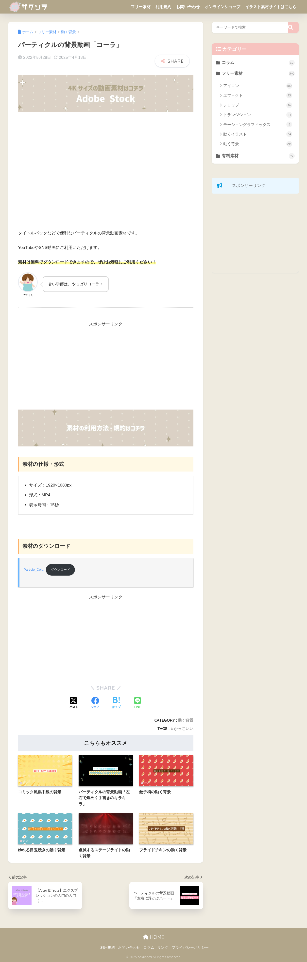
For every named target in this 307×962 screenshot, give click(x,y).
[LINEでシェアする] (137, 703)
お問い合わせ (188, 7)
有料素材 (258, 156)
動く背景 (185, 720)
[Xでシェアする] (73, 703)
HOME (153, 937)
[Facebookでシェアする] (95, 703)
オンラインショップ (222, 7)
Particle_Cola (34, 570)
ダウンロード (61, 570)
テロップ (257, 105)
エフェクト (257, 96)
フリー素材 (141, 7)
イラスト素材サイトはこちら (270, 7)
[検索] (293, 27)
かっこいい (183, 728)
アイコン (257, 86)
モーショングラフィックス (257, 125)
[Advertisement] (105, 368)
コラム (258, 63)
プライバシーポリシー (190, 948)
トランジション (257, 115)
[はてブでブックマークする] (116, 703)
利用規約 (163, 7)
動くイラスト (257, 134)
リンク (162, 948)
